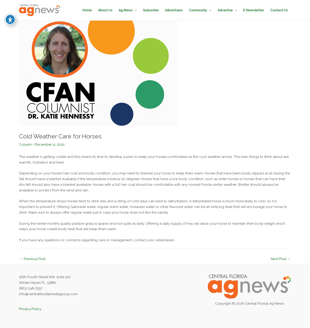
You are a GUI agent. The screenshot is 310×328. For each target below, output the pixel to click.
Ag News (128, 10)
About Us (105, 10)
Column (25, 144)
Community (200, 10)
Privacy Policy (30, 309)
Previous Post (32, 259)
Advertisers (174, 10)
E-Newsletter (253, 10)
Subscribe (151, 10)
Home (87, 10)
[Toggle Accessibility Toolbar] (10, 10)
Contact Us (279, 10)
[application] (135, 10)
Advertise (227, 10)
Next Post (281, 259)
